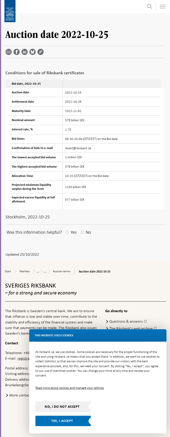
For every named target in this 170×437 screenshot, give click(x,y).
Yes (74, 232)
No (88, 232)
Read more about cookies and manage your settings (69, 388)
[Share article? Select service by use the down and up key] (25, 52)
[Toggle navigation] (162, 6)
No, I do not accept (62, 406)
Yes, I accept (62, 421)
